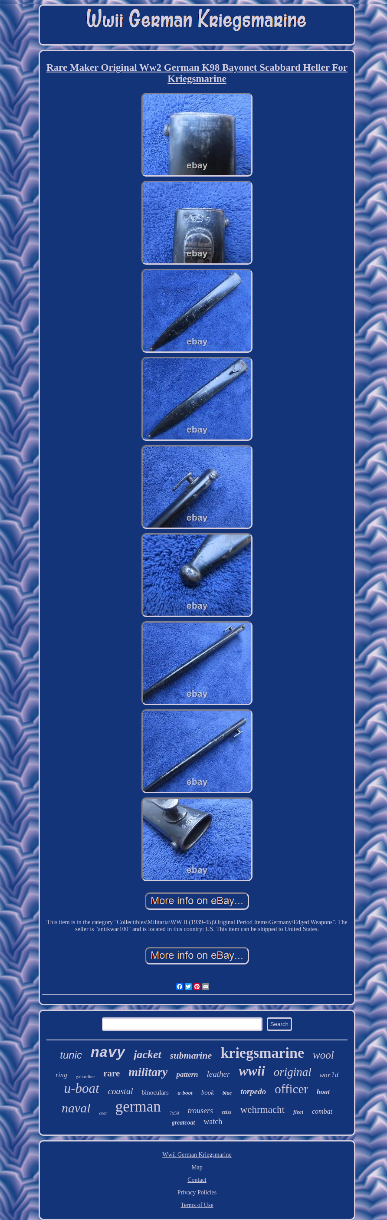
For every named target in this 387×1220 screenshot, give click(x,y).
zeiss (227, 1112)
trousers (200, 1110)
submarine (191, 1055)
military (147, 1072)
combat (322, 1111)
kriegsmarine (262, 1053)
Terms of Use (196, 1205)
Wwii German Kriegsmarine (196, 1154)
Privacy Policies (197, 1192)
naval (76, 1108)
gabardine (85, 1076)
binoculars (154, 1092)
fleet (298, 1111)
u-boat (81, 1088)
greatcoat (183, 1122)
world (329, 1075)
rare (111, 1073)
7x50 (174, 1112)
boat (323, 1092)
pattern (187, 1074)
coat (103, 1113)
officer (291, 1089)
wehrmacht (262, 1109)
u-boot (185, 1092)
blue (227, 1093)
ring (61, 1075)
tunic (71, 1055)
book (207, 1092)
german (138, 1106)
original (293, 1072)
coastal (120, 1091)
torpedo (253, 1091)
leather (218, 1074)
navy (108, 1053)
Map (197, 1167)
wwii (252, 1071)
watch (212, 1121)
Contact (197, 1180)
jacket (147, 1054)
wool (323, 1055)
